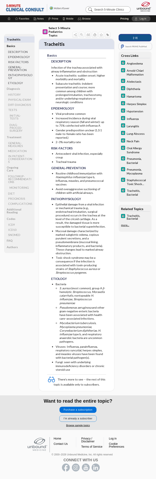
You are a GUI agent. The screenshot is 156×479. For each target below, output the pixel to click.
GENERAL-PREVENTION (17, 62)
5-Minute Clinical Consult (37, 7)
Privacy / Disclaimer (87, 440)
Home (57, 439)
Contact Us (61, 444)
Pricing (124, 18)
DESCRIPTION (18, 45)
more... (125, 225)
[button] (85, 18)
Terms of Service (91, 447)
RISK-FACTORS (18, 55)
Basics (11, 39)
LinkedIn (96, 468)
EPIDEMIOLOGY (19, 50)
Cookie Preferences (116, 446)
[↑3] (135, 37)
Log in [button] (113, 439)
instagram (76, 468)
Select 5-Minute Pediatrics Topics (56, 31)
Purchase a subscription (78, 410)
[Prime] (53, 18)
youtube (86, 468)
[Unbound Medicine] (143, 6)
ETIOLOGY (15, 76)
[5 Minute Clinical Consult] (135, 63)
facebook (66, 468)
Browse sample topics (78, 425)
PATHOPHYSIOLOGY (20, 70)
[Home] (9, 18)
